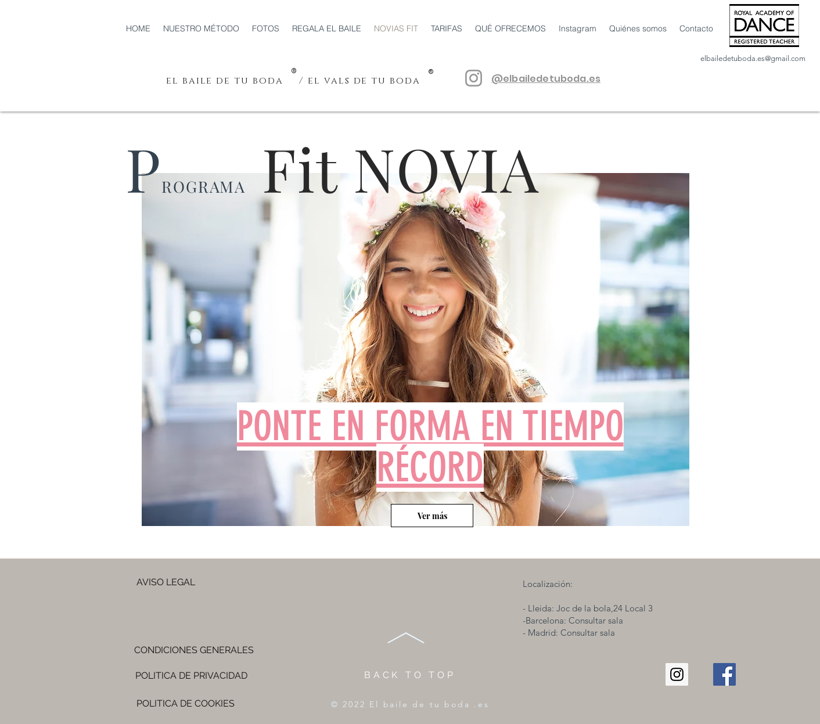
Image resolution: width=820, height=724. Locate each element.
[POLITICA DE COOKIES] (185, 703)
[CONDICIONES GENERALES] (193, 650)
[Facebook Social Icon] (724, 674)
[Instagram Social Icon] (677, 674)
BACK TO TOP (410, 674)
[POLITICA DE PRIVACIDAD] (191, 675)
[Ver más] (432, 515)
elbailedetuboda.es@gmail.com (752, 58)
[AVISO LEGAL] (165, 582)
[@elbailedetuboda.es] (473, 78)
